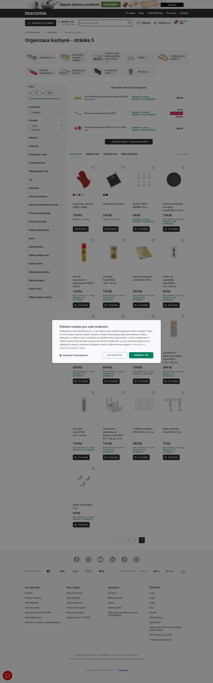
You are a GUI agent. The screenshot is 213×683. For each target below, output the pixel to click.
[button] (74, 355)
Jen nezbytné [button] (114, 355)
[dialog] (106, 341)
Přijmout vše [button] (141, 355)
